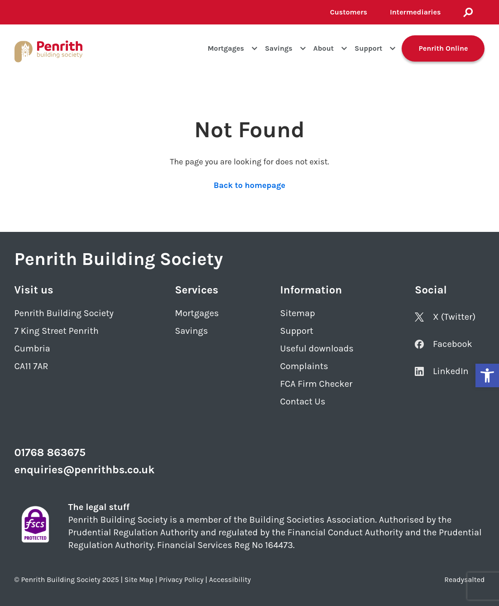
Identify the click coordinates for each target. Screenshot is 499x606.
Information (311, 290)
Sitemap (297, 313)
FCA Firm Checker (316, 384)
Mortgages (225, 48)
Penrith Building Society (64, 313)
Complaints (304, 366)
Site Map (139, 579)
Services (196, 290)
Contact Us (302, 401)
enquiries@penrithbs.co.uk (84, 469)
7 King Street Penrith (56, 331)
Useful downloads (316, 348)
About (323, 48)
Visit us (33, 290)
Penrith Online (443, 48)
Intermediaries (415, 12)
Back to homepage (249, 185)
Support (368, 48)
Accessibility (230, 579)
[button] (487, 375)
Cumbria (32, 348)
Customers (348, 12)
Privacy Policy (181, 579)
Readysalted (464, 579)
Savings (279, 48)
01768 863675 (50, 452)
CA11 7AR (31, 366)
